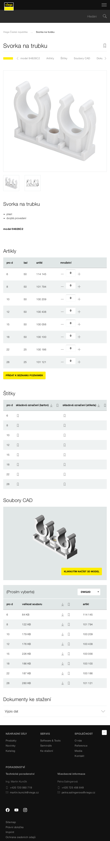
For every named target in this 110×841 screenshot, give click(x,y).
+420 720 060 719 (19, 787)
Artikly (50, 58)
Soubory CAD (82, 58)
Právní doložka (15, 827)
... (32, 32)
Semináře (46, 745)
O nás (78, 740)
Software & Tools (50, 740)
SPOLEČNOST (84, 733)
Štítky (64, 58)
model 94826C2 (30, 58)
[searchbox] (52, 16)
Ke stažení (46, 750)
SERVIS (45, 733)
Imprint (10, 832)
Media (78, 750)
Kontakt (79, 755)
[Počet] (71, 272)
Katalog (10, 750)
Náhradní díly (16, 733)
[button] (55, 711)
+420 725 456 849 (70, 787)
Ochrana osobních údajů (21, 837)
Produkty (11, 740)
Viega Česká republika (15, 32)
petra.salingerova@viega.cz (76, 792)
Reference (81, 745)
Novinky (11, 745)
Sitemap (11, 822)
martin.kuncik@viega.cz (22, 792)
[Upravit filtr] (89, 591)
